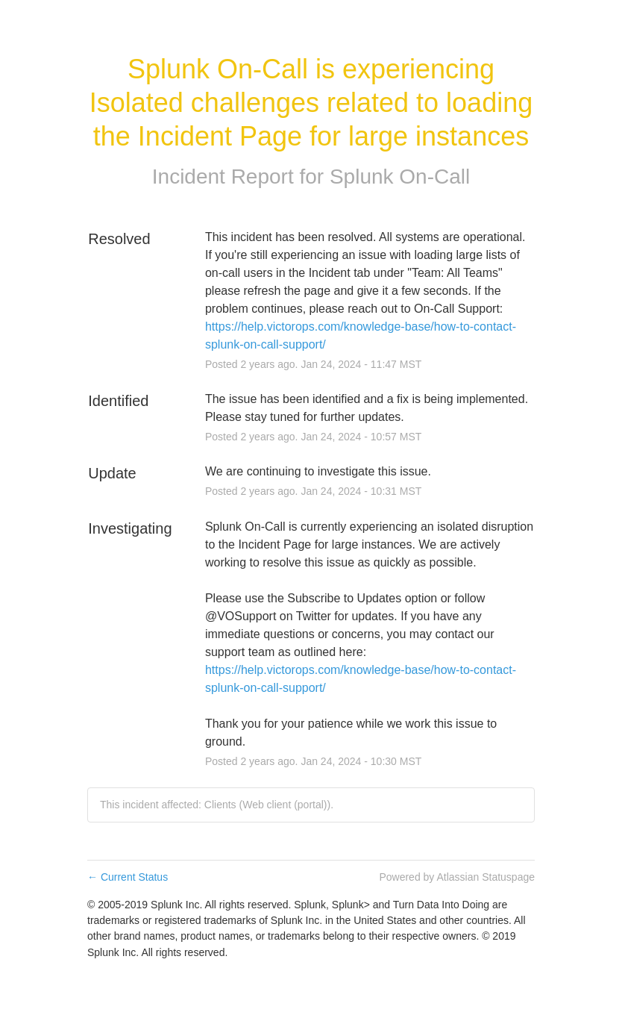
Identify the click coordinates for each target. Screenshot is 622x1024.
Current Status (127, 877)
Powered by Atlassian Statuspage (457, 877)
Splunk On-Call (400, 176)
